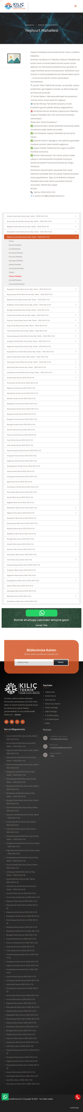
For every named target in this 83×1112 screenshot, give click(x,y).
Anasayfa (29, 25)
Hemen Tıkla (41, 625)
